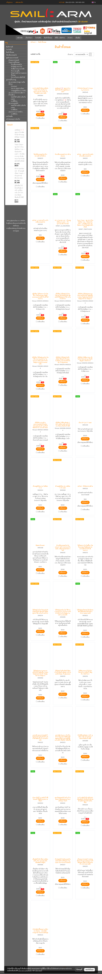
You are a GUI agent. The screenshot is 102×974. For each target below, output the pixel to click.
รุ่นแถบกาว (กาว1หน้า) (15, 112)
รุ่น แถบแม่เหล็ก (13, 103)
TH (94, 2)
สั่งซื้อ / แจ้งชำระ (60, 38)
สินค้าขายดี (9, 47)
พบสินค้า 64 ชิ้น (35, 54)
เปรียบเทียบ (41, 118)
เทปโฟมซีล (9, 116)
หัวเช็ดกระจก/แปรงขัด (17, 69)
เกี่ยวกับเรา (29, 38)
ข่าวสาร (70, 38)
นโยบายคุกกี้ (38, 970)
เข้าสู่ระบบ (9, 2)
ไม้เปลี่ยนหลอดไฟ (11, 55)
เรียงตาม (71, 54)
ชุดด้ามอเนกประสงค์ (12, 58)
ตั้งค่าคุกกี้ (79, 969)
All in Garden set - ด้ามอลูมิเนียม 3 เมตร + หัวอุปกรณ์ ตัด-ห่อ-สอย (19, 173)
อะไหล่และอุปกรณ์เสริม (13, 119)
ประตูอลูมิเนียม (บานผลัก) (18, 90)
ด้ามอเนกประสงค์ (14, 60)
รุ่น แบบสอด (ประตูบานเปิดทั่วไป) (17, 83)
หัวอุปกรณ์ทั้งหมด (14, 62)
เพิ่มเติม (77, 38)
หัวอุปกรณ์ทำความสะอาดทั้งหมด (18, 74)
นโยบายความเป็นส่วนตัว (25, 970)
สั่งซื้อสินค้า (40, 114)
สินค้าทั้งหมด (48, 38)
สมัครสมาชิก (19, 2)
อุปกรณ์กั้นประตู (11, 80)
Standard (14, 86)
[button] (84, 38)
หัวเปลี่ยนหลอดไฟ (16, 64)
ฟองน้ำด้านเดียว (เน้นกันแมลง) (18, 98)
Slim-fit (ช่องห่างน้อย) (17, 88)
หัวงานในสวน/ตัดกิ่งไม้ (18, 77)
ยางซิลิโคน (14, 101)
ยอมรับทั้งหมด (89, 969)
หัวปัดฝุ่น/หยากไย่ (16, 66)
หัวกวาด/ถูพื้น (15, 71)
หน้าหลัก (20, 38)
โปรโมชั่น (38, 38)
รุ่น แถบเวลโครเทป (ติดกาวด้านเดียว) (17, 94)
